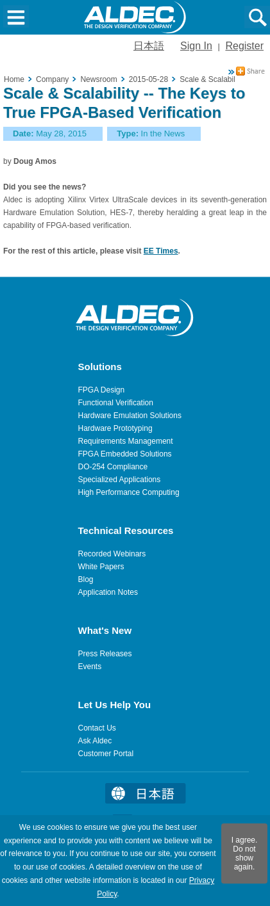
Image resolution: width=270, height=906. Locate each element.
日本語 (148, 45)
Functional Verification (115, 402)
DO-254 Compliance (113, 466)
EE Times (161, 251)
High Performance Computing (129, 492)
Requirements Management (125, 441)
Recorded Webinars (112, 553)
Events (90, 666)
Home (14, 79)
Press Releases (105, 653)
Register (244, 45)
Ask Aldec (95, 740)
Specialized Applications (119, 479)
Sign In (196, 45)
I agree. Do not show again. (245, 853)
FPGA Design (101, 389)
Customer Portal (106, 753)
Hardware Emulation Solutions (129, 415)
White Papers (101, 566)
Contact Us (97, 728)
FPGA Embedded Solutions (125, 453)
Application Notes (108, 592)
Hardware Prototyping (115, 428)
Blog (86, 579)
